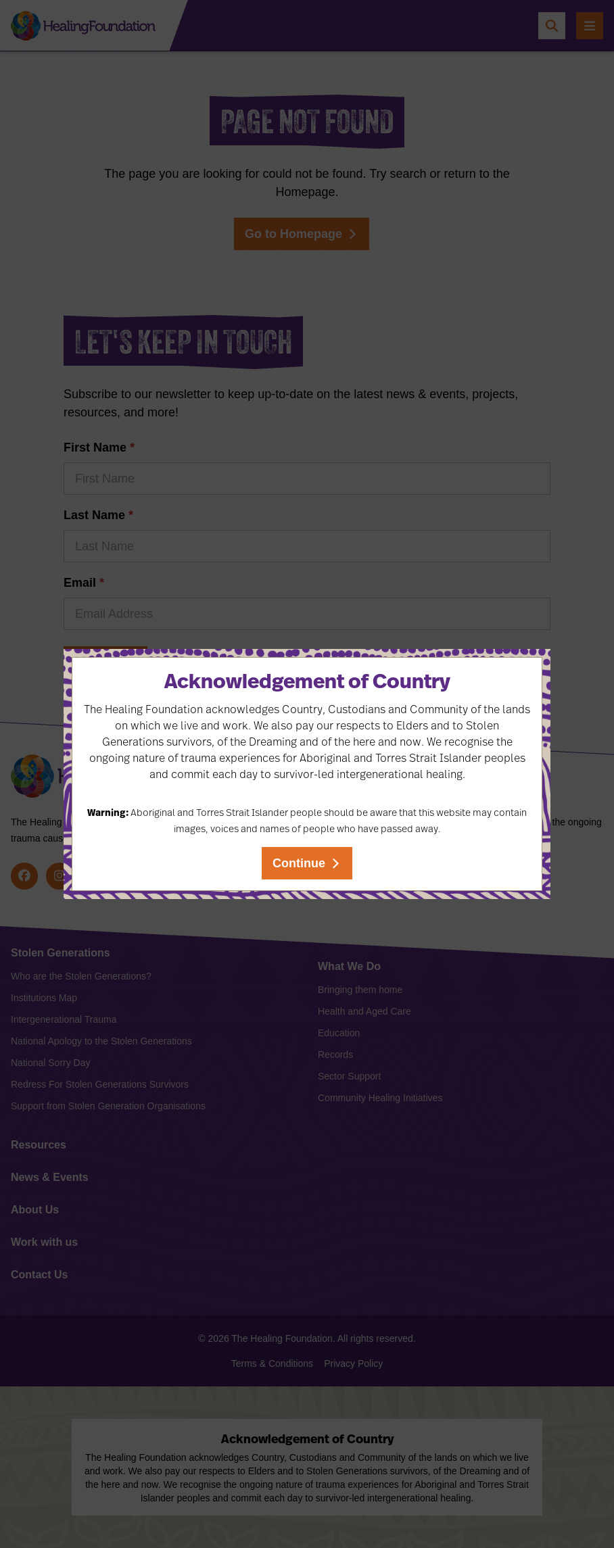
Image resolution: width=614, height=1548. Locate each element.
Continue (299, 863)
